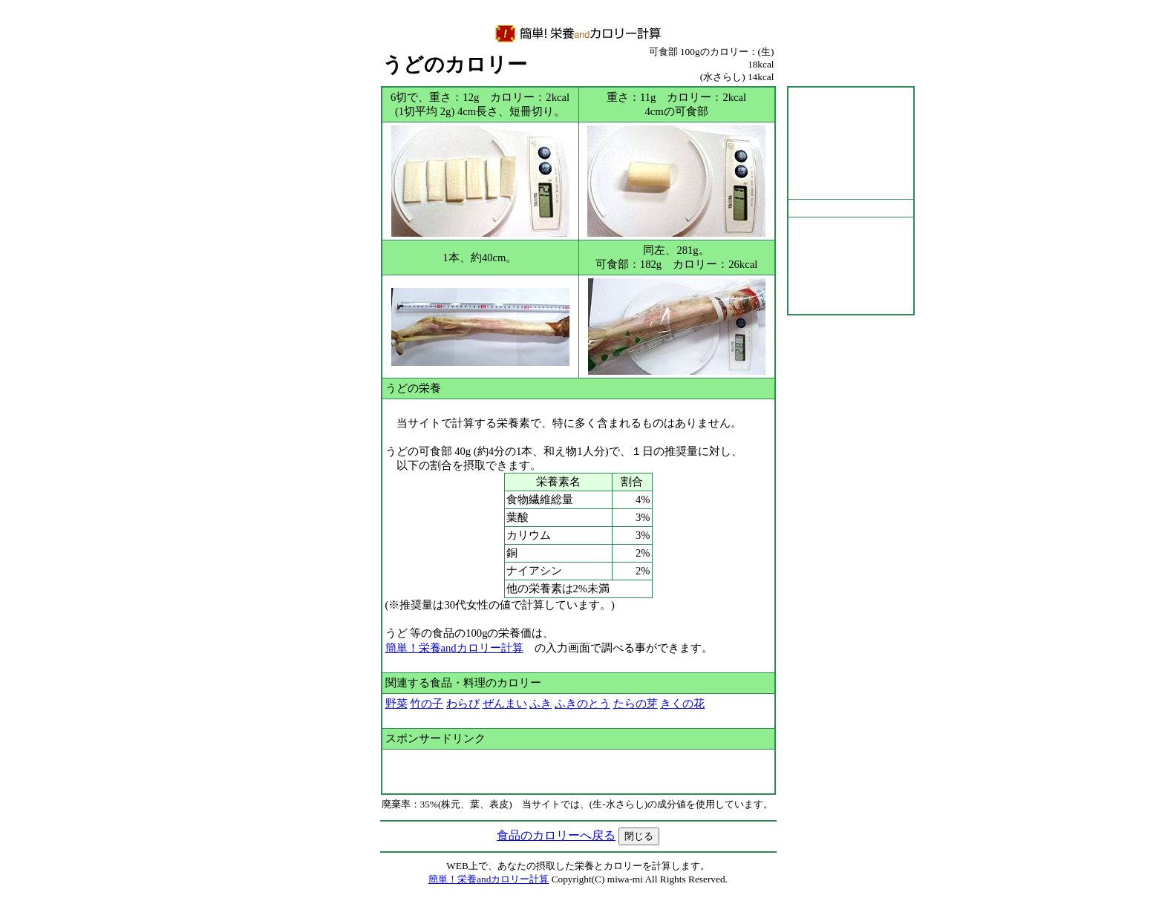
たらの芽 (635, 703)
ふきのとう (582, 703)
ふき (540, 703)
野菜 (396, 703)
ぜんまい (505, 703)
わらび (463, 703)
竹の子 (426, 703)
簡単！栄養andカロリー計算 (454, 648)
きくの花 (682, 703)
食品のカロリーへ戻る (556, 835)
